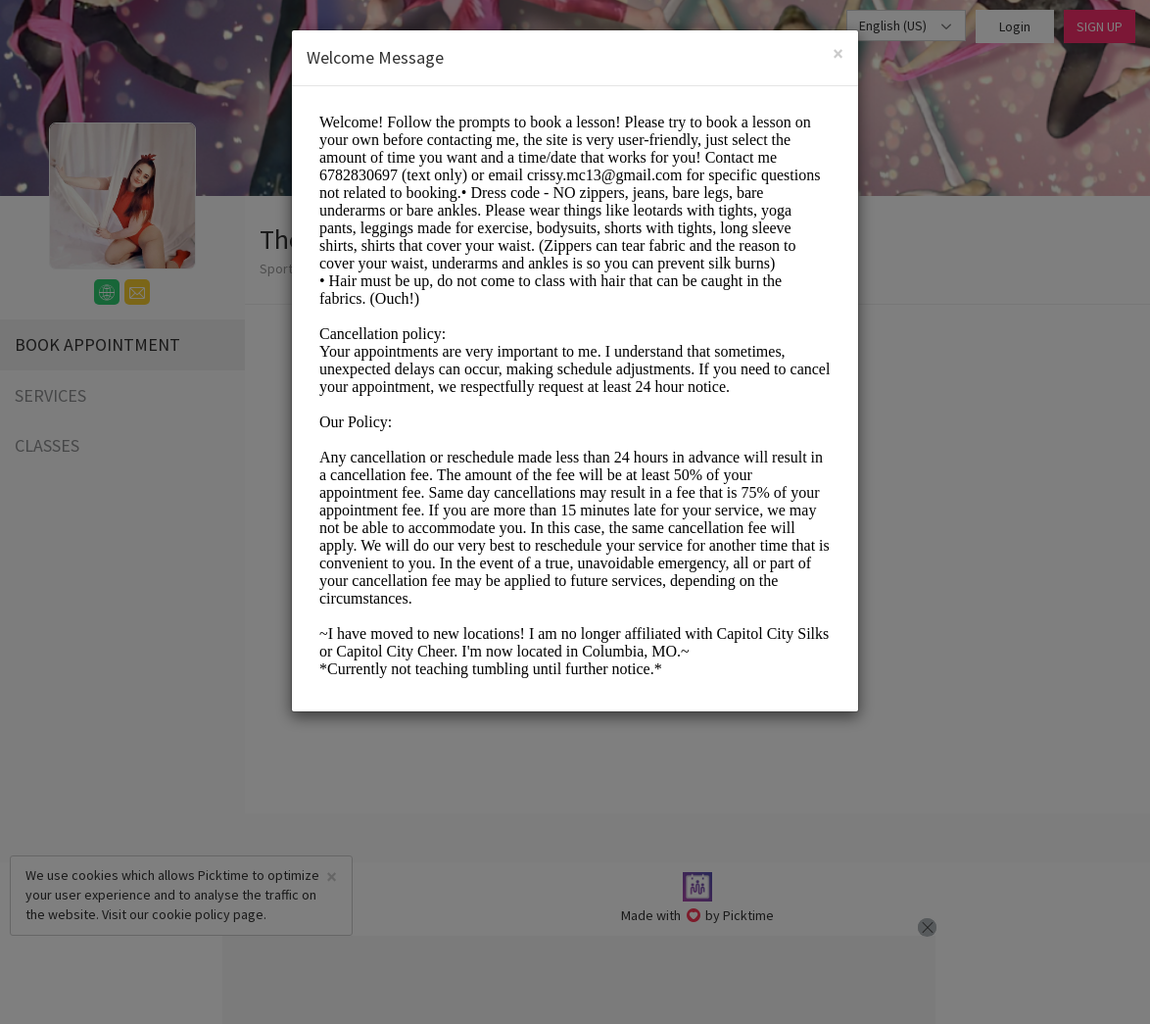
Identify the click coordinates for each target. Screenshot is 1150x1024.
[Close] (838, 53)
